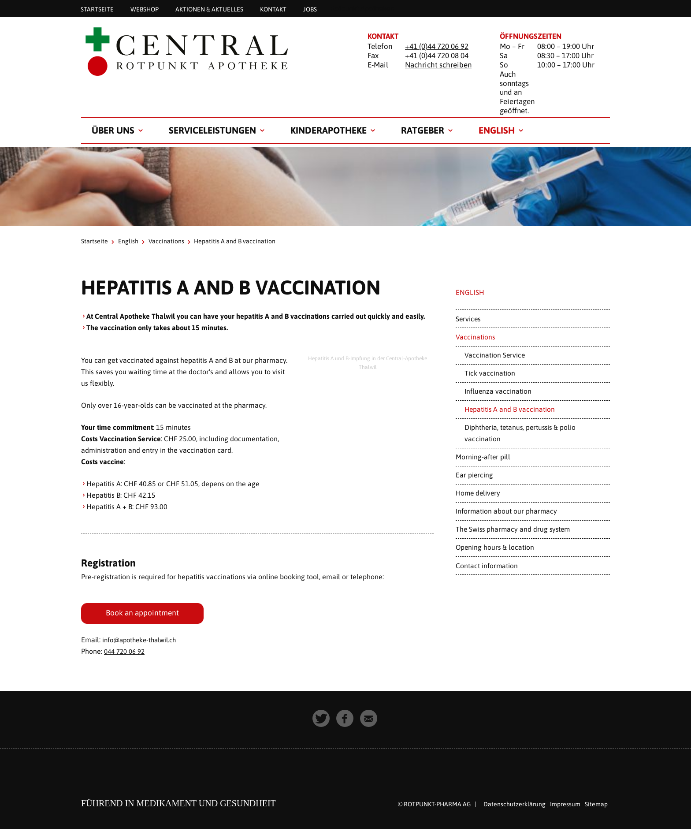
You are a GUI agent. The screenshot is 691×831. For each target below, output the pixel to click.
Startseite (97, 8)
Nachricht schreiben (438, 64)
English (497, 130)
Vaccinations (166, 241)
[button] (321, 721)
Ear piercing (474, 475)
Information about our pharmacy (506, 511)
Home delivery (478, 493)
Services (468, 319)
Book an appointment (144, 614)
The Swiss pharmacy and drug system (513, 529)
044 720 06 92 (126, 653)
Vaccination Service (494, 355)
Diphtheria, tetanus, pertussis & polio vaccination (520, 432)
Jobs (310, 8)
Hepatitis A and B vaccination (509, 409)
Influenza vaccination (497, 391)
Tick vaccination (489, 373)
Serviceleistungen (212, 130)
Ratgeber (422, 130)
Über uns (113, 130)
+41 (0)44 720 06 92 (436, 46)
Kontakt (273, 8)
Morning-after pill (483, 457)
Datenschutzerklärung (514, 806)
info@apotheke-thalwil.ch (142, 642)
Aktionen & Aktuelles (209, 8)
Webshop (144, 8)
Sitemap (596, 806)
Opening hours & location (495, 547)
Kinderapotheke (328, 130)
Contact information (487, 566)
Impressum (565, 806)
